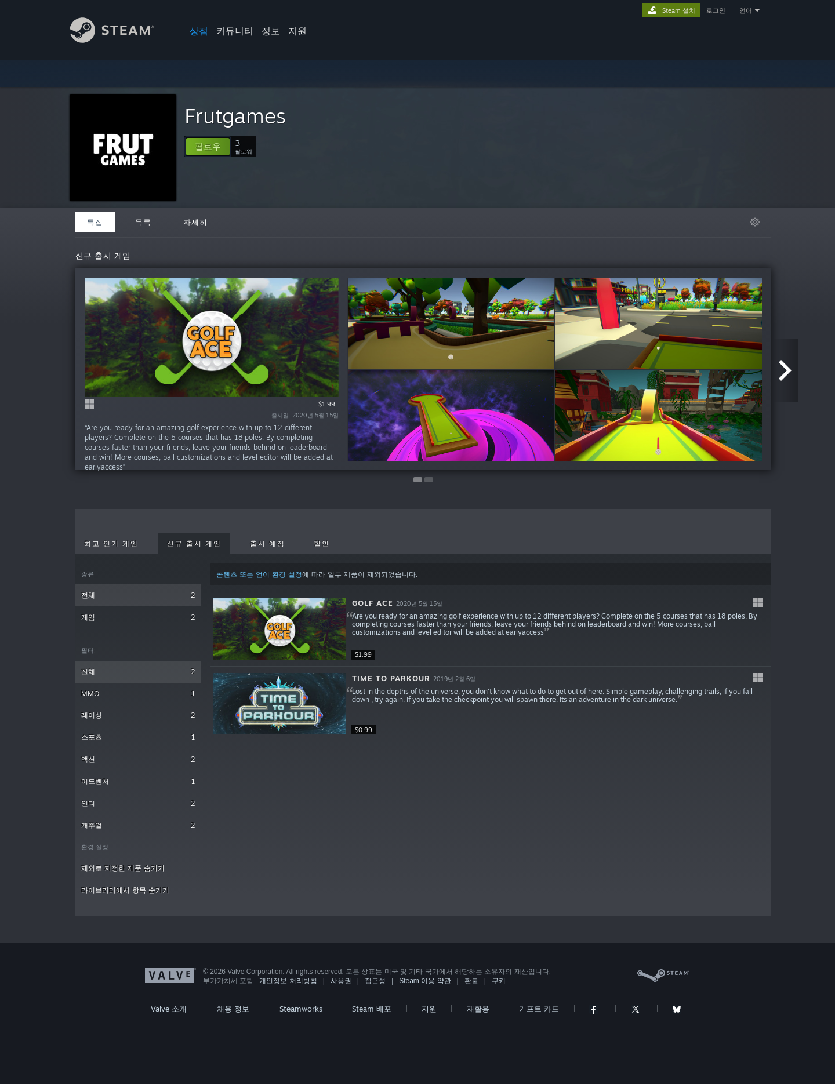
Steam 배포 (371, 1008)
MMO (138, 694)
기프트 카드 (539, 1008)
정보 (271, 31)
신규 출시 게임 (194, 544)
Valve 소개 (169, 1008)
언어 (745, 10)
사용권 (341, 981)
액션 (138, 759)
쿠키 (499, 981)
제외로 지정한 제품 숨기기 (123, 868)
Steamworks (300, 1008)
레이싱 (138, 715)
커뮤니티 (234, 31)
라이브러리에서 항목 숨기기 (125, 890)
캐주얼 (138, 825)
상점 (199, 31)
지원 (297, 31)
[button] (207, 146)
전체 (138, 595)
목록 (143, 222)
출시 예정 (267, 544)
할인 (322, 544)
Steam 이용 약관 (425, 981)
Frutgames (235, 116)
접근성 (375, 981)
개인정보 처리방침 (288, 981)
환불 (471, 981)
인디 (138, 803)
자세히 (195, 222)
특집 (95, 222)
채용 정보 (233, 1008)
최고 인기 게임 (111, 544)
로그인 (715, 10)
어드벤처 (138, 781)
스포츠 (138, 737)
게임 (138, 617)
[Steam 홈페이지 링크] (121, 40)
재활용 (478, 1008)
